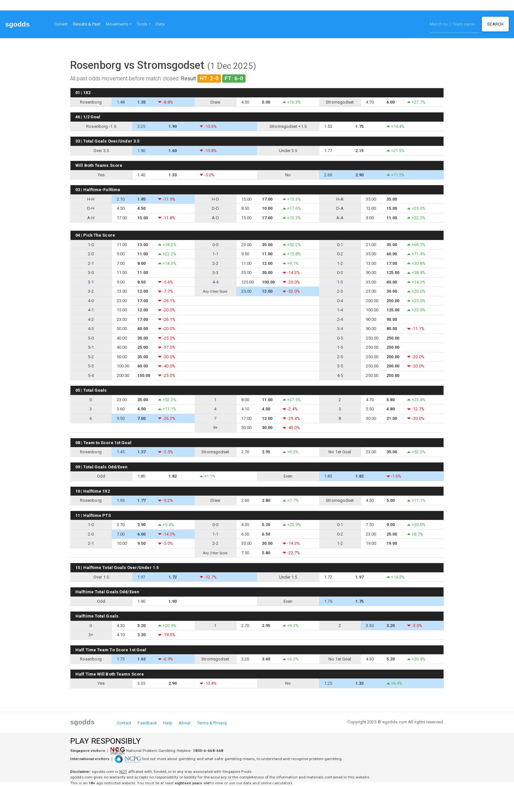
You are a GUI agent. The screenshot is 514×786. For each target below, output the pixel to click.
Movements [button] (117, 24)
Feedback (147, 722)
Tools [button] (142, 24)
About (185, 722)
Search (495, 24)
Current (61, 24)
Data (160, 24)
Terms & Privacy (212, 722)
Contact (124, 722)
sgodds (17, 24)
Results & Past (88, 24)
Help (167, 722)
